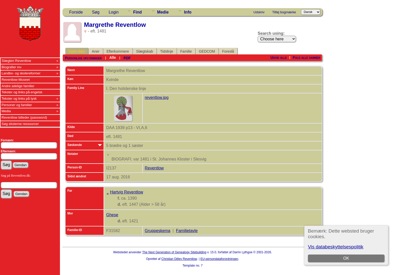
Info (187, 12)
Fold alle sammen (306, 57)
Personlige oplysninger (83, 58)
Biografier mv (12, 67)
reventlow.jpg (156, 97)
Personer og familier (17, 105)
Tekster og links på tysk (19, 98)
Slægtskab (144, 51)
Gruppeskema (157, 230)
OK (346, 258)
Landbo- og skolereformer (21, 73)
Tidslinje (166, 51)
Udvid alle (278, 57)
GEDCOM (207, 51)
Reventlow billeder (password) (24, 117)
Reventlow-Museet (16, 80)
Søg (95, 12)
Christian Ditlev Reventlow (179, 259)
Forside (76, 12)
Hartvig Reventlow (126, 192)
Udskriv (259, 12)
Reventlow (154, 168)
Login (114, 12)
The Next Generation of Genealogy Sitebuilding (174, 252)
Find (137, 12)
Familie (186, 51)
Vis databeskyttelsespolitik (335, 246)
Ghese (112, 215)
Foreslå (228, 51)
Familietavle (187, 230)
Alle (112, 57)
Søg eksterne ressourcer (20, 124)
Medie (163, 12)
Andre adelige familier (18, 86)
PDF (127, 58)
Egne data (76, 51)
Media (6, 111)
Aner (95, 51)
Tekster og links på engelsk (22, 92)
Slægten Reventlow (16, 61)
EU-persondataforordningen (219, 259)
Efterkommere (118, 51)
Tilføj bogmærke (284, 12)
